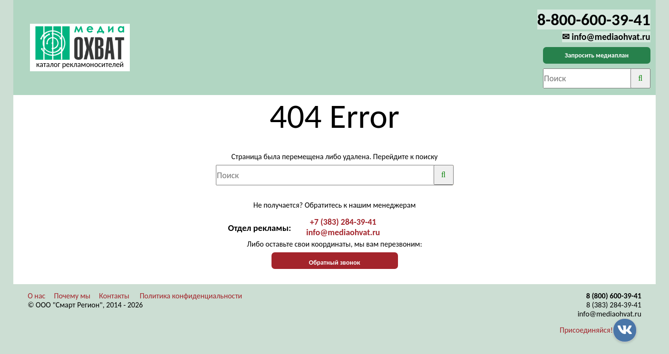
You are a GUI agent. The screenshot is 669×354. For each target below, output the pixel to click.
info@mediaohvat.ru (343, 232)
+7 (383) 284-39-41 (343, 222)
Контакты (114, 295)
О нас (36, 295)
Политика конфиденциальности (191, 295)
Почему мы (72, 295)
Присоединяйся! (586, 330)
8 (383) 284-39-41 (613, 304)
